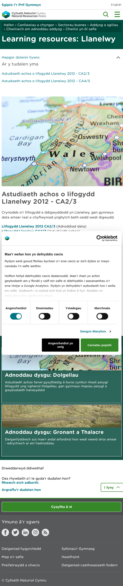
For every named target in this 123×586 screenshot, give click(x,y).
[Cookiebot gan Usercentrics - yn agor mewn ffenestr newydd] (106, 238)
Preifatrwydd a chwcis (21, 565)
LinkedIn (25, 532)
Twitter (15, 532)
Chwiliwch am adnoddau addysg (34, 29)
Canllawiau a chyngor (35, 25)
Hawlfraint (70, 557)
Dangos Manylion (93, 331)
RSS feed (45, 532)
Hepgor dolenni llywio (20, 57)
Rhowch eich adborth (20, 482)
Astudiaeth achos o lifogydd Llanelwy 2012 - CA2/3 (45, 73)
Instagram (35, 532)
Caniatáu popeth (100, 345)
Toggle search (106, 14)
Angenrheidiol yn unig (60, 345)
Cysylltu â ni (61, 507)
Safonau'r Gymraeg (78, 549)
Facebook (5, 532)
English (116, 5)
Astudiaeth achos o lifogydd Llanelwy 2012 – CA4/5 (46, 81)
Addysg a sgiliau (104, 25)
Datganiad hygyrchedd (21, 549)
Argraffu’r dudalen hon (21, 490)
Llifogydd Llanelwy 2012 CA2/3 (28, 226)
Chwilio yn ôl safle (81, 29)
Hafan (9, 25)
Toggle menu (117, 14)
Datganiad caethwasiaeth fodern (89, 565)
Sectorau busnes (72, 25)
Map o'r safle (13, 557)
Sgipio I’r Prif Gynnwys (21, 5)
